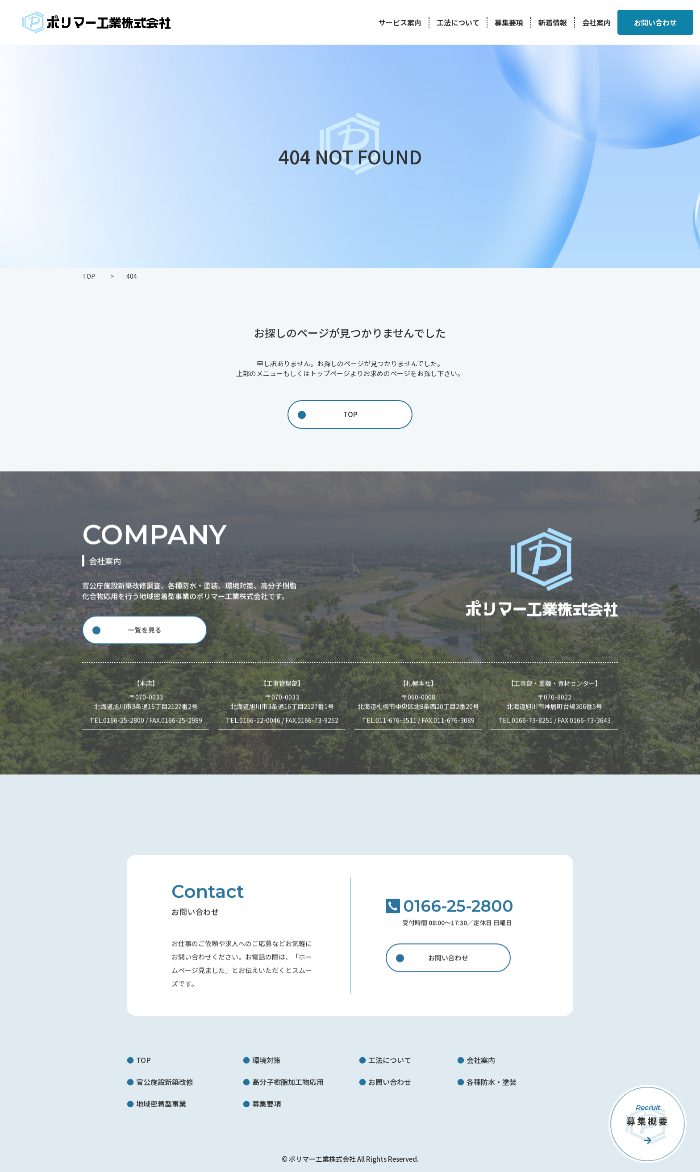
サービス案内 (400, 22)
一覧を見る (144, 636)
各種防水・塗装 (492, 1081)
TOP (350, 414)
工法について (458, 22)
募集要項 (509, 22)
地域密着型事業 (161, 1103)
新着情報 (552, 22)
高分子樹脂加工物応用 (288, 1081)
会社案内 (596, 22)
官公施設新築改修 (164, 1081)
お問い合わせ (448, 964)
